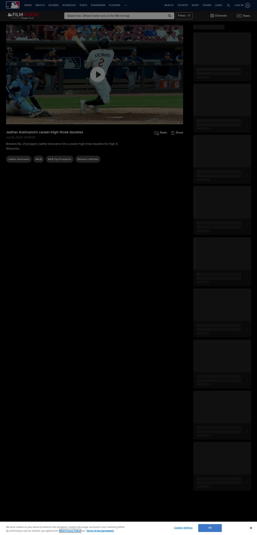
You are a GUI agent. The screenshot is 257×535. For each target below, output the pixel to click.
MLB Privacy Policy (70, 530)
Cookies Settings (183, 527)
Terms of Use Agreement (100, 530)
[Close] (251, 528)
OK (210, 527)
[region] (128, 528)
